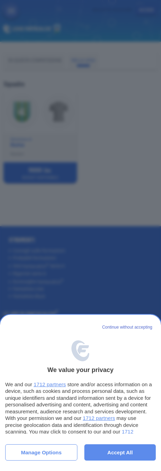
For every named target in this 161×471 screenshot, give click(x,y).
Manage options (41, 452)
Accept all (120, 452)
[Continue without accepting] (127, 327)
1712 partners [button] (49, 384)
